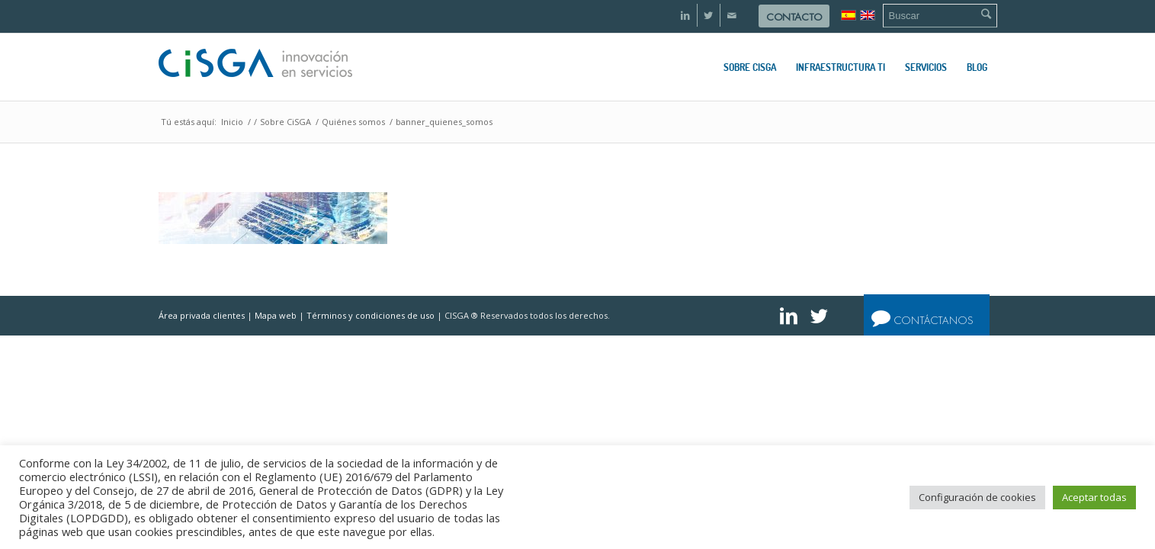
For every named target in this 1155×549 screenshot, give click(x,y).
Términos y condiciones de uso (370, 315)
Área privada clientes (202, 315)
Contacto (794, 17)
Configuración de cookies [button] (977, 497)
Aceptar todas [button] (1094, 497)
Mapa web (276, 315)
